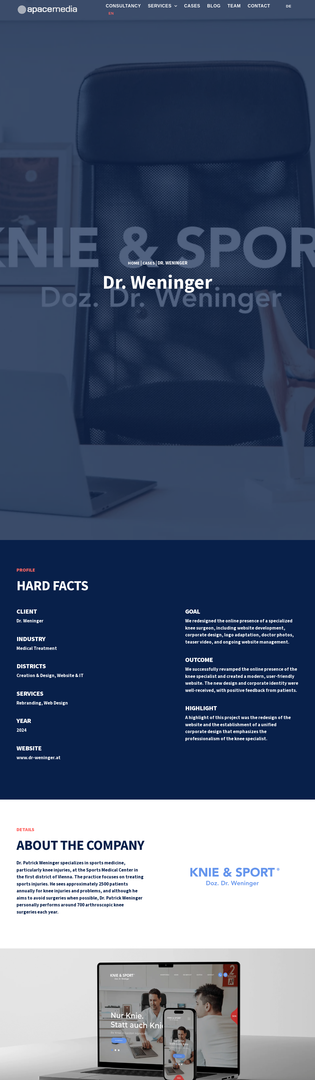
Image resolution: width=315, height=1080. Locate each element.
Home (133, 263)
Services (162, 6)
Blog (214, 6)
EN (111, 13)
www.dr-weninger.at (39, 758)
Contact (259, 6)
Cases (192, 6)
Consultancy (123, 6)
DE (288, 6)
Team (234, 6)
